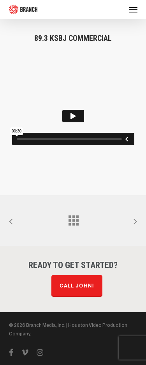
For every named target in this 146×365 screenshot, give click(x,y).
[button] (133, 9)
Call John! (77, 286)
